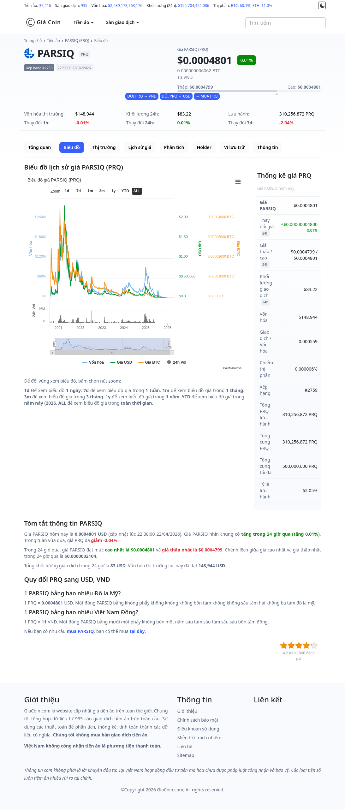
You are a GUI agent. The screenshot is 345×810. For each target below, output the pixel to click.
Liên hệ (185, 746)
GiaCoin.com (170, 790)
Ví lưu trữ (234, 147)
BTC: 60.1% (240, 5)
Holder (204, 147)
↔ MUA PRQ (207, 96)
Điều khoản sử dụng (198, 729)
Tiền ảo (53, 40)
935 (84, 5)
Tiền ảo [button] (83, 22)
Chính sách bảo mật (197, 720)
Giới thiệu (187, 711)
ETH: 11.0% (262, 5)
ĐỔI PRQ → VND (142, 96)
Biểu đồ (101, 40)
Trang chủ (33, 40)
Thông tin (267, 147)
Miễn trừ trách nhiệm (199, 738)
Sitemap (185, 755)
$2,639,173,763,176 (125, 5)
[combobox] (285, 22)
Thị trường (104, 147)
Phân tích (174, 147)
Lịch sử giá (140, 147)
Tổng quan (39, 147)
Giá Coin (43, 22)
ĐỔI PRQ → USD (176, 96)
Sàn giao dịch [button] (122, 22)
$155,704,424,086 (193, 5)
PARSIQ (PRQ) (77, 40)
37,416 (45, 5)
